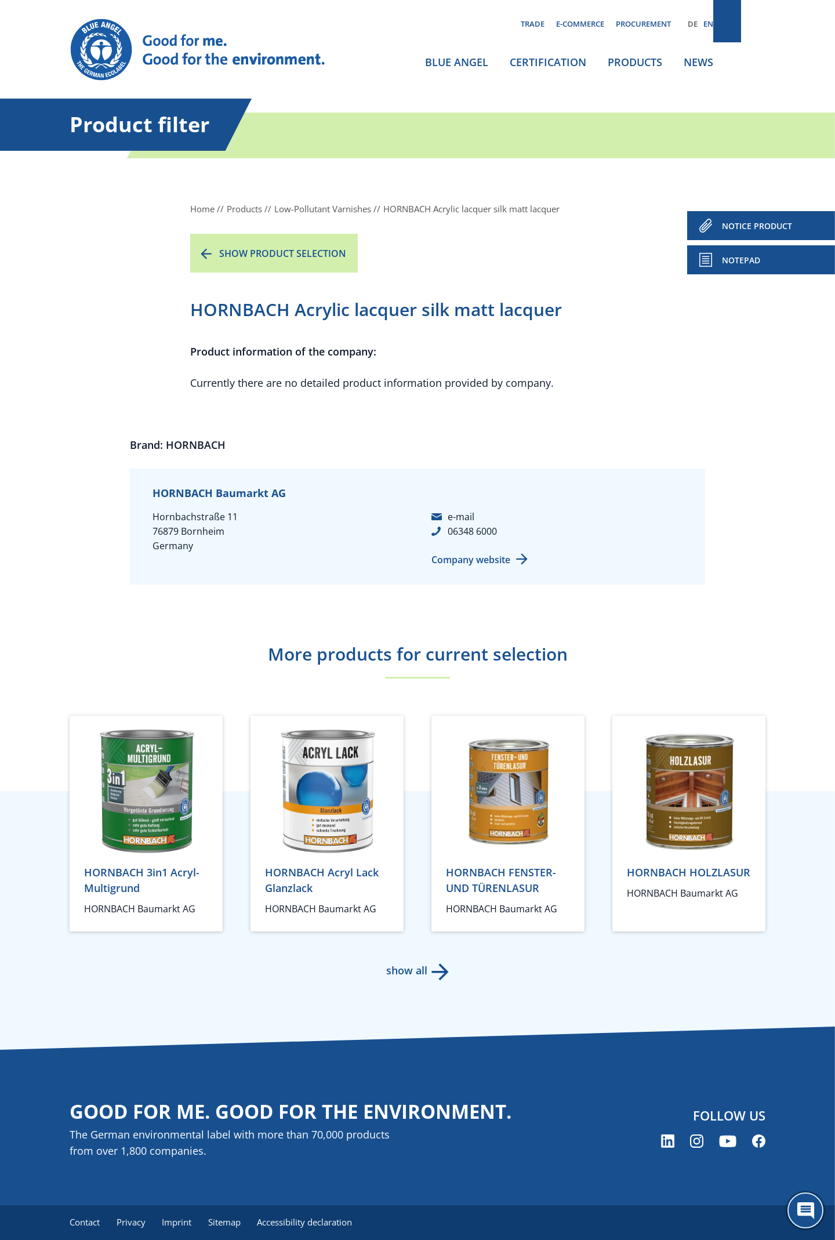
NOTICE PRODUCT (757, 225)
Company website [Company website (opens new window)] (470, 559)
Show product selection (282, 253)
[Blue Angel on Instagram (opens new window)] (696, 1142)
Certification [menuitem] (548, 62)
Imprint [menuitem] (180, 1222)
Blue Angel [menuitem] (456, 62)
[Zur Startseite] (209, 50)
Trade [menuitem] (532, 24)
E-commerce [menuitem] (580, 24)
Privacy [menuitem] (132, 1222)
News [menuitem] (698, 62)
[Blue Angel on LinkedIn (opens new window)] (667, 1142)
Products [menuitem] (635, 62)
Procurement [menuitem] (643, 24)
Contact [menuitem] (85, 1222)
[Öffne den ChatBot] (805, 1210)
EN (708, 24)
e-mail (461, 516)
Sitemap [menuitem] (230, 1222)
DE (693, 24)
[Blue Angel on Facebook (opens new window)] (758, 1142)
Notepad (741, 260)
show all (406, 970)
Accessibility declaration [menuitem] (312, 1222)
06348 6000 (472, 531)
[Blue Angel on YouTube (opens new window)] (727, 1142)
